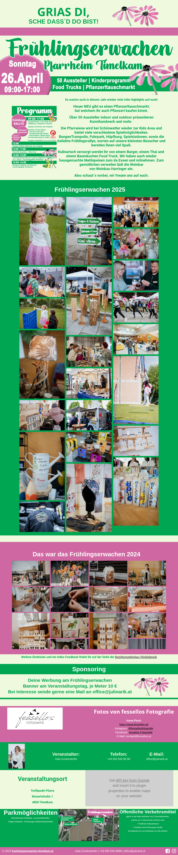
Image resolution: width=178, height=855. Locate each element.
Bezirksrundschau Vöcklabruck (136, 657)
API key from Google (132, 780)
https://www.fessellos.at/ (133, 724)
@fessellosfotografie (140, 728)
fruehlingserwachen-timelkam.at (32, 851)
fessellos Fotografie (140, 732)
